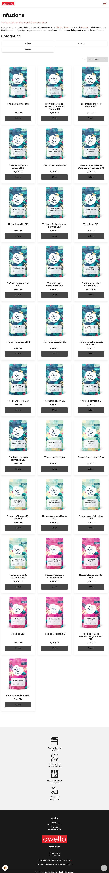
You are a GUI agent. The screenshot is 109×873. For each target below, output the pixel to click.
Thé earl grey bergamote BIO (54, 284)
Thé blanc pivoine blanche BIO (90, 284)
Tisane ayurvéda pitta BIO (91, 517)
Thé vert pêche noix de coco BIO (90, 343)
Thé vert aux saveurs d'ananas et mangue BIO (91, 166)
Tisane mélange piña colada (18, 517)
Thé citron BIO (90, 224)
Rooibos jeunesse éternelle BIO (54, 576)
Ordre (84, 59)
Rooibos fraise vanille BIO (90, 576)
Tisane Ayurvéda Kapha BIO (54, 517)
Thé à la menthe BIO (18, 104)
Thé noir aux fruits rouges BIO (18, 166)
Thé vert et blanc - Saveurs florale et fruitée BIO (54, 106)
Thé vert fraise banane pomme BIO (54, 225)
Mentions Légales (66, 864)
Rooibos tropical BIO (54, 634)
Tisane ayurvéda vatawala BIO (18, 576)
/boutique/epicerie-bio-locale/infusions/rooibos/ (24, 22)
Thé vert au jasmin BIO (54, 342)
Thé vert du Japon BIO (18, 342)
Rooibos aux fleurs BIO (18, 695)
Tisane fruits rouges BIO (91, 457)
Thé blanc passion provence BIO (18, 458)
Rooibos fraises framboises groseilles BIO (91, 636)
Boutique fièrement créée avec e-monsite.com (54, 860)
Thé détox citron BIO (54, 401)
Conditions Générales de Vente (48, 864)
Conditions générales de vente (46, 872)
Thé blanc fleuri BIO (18, 401)
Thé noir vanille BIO (18, 224)
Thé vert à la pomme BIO (18, 284)
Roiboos (84, 27)
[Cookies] (5, 868)
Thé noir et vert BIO (90, 401)
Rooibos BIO (18, 634)
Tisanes (66, 27)
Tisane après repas (54, 457)
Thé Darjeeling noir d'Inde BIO (91, 105)
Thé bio (59, 27)
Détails (18, 118)
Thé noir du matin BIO (54, 165)
